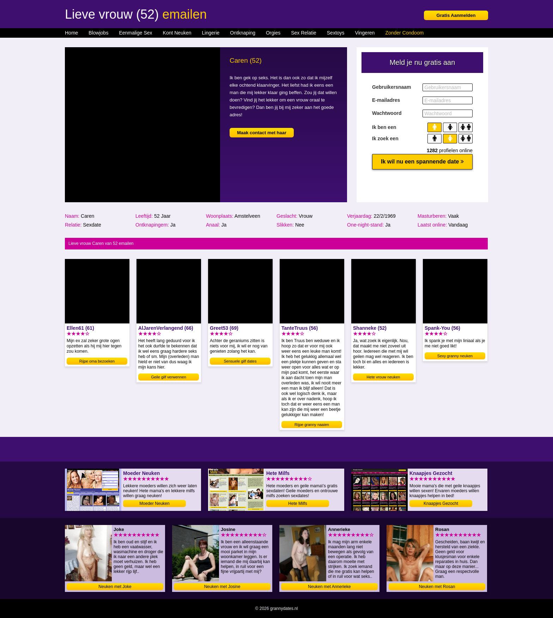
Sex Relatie (303, 33)
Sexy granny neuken (455, 356)
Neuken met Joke (114, 586)
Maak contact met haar (261, 132)
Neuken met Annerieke (329, 586)
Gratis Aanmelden (456, 15)
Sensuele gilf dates (240, 361)
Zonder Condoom (404, 33)
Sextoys (336, 33)
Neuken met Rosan (437, 586)
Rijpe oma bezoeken (97, 361)
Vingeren (365, 33)
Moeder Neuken (154, 503)
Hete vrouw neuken (383, 377)
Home (71, 33)
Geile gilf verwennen (168, 377)
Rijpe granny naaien (311, 424)
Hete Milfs (297, 503)
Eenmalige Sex (135, 33)
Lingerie (211, 33)
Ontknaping (242, 33)
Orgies (273, 33)
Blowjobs (98, 33)
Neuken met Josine (222, 586)
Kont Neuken (177, 33)
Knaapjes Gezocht (441, 503)
